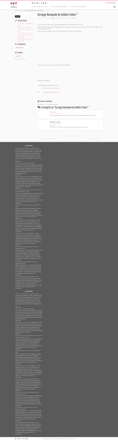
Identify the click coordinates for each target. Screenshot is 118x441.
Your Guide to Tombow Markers (22, 233)
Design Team (22, 10)
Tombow (81, 24)
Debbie (75, 18)
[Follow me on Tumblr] (42, 3)
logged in (46, 104)
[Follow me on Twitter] (35, 3)
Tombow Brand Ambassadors (59, 6)
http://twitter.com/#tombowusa (51, 92)
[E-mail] (33, 3)
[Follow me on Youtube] (44, 3)
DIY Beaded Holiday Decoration (22, 276)
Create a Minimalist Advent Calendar (23, 220)
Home (16, 10)
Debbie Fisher (58, 18)
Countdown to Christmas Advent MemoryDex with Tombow (27, 246)
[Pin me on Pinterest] (46, 3)
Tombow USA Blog (30, 145)
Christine (53, 112)
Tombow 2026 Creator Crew (40, 6)
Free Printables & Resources (78, 6)
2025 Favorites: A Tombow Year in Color (23, 176)
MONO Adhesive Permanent (67, 18)
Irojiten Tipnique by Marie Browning (48, 138)
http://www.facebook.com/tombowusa (51, 88)
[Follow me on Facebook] (37, 3)
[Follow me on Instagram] (40, 3)
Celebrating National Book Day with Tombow (24, 205)
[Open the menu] (114, 7)
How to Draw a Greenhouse (24, 27)
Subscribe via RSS (20, 59)
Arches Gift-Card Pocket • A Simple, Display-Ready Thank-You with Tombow (25, 35)
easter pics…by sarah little (95, 138)
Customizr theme (71, 438)
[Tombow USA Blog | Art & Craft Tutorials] (13, 5)
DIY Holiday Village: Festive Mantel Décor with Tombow (27, 261)
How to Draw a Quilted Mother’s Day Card (24, 148)
